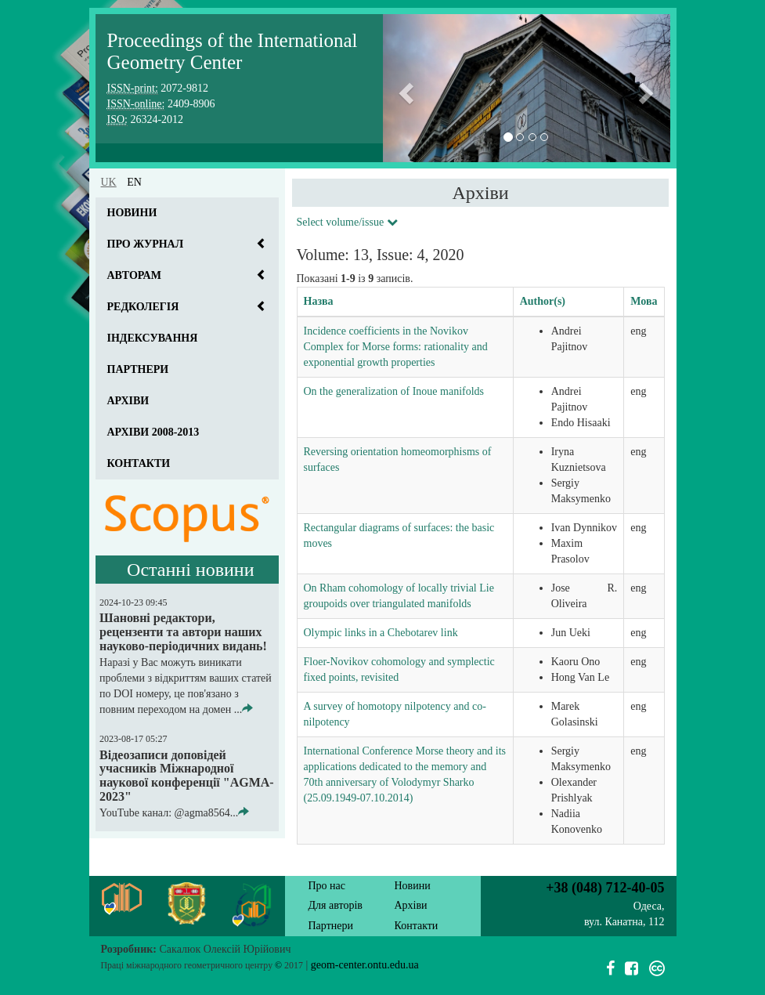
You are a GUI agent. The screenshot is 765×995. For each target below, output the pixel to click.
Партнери (138, 369)
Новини (132, 213)
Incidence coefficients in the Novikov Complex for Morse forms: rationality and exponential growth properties (396, 346)
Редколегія (143, 307)
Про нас (327, 886)
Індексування (152, 338)
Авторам (134, 275)
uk (109, 182)
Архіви (128, 401)
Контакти (139, 463)
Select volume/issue (347, 222)
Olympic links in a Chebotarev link (381, 633)
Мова (643, 301)
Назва (319, 301)
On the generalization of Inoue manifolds (394, 391)
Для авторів (336, 905)
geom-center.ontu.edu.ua (365, 965)
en (134, 182)
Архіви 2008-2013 (153, 432)
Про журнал (145, 244)
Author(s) (542, 301)
